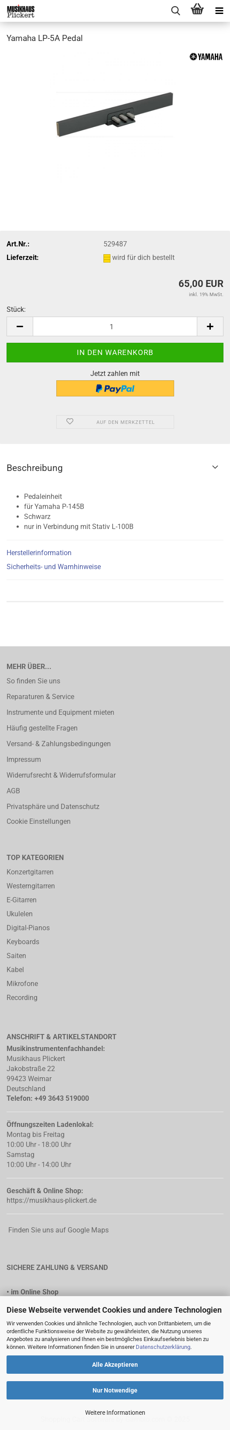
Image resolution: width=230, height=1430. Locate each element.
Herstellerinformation (39, 553)
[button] (20, 326)
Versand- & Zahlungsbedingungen (59, 744)
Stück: (16, 309)
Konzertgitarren (30, 872)
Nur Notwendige (115, 1390)
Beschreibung (35, 468)
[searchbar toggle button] (175, 11)
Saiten (16, 956)
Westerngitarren (31, 886)
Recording (22, 997)
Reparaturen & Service (40, 697)
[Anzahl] (115, 326)
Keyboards (23, 942)
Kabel (15, 970)
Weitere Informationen (115, 1412)
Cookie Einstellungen (39, 821)
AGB (13, 791)
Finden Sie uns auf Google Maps (58, 1230)
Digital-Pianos (28, 928)
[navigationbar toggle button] (219, 11)
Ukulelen (20, 914)
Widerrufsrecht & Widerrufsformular (61, 775)
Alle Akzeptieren (115, 1364)
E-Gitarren (22, 900)
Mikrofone (22, 983)
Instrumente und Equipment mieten (60, 712)
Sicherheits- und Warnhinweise (54, 567)
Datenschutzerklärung (163, 1347)
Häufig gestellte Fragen (42, 728)
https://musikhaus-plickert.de (51, 1200)
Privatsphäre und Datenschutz (53, 806)
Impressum (24, 759)
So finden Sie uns (33, 681)
